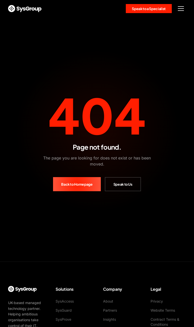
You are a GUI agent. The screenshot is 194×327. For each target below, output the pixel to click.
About (108, 301)
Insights (109, 319)
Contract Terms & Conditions (165, 321)
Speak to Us (122, 184)
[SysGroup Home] (24, 8)
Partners (110, 310)
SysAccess (65, 301)
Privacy (157, 301)
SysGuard (64, 310)
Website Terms (163, 310)
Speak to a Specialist (149, 8)
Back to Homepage (76, 184)
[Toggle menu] (181, 8)
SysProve (63, 319)
